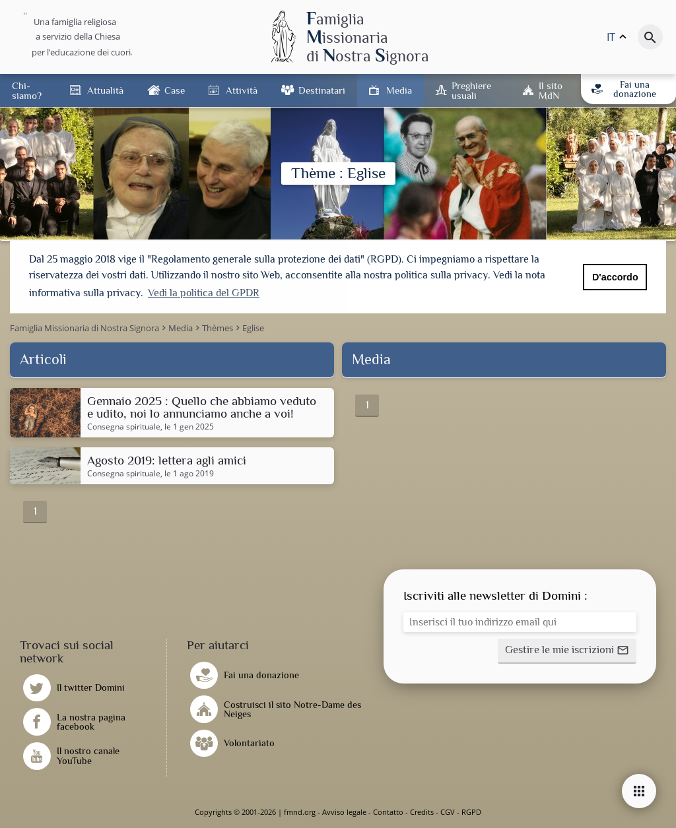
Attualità (105, 90)
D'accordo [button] (615, 277)
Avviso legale (344, 812)
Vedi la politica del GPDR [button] (203, 293)
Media (399, 90)
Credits (422, 812)
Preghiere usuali (471, 90)
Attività (241, 90)
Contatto (388, 812)
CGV (447, 812)
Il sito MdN (550, 90)
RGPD (471, 812)
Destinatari (321, 90)
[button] (567, 651)
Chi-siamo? (27, 90)
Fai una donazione (624, 89)
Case (174, 90)
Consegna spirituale (123, 427)
